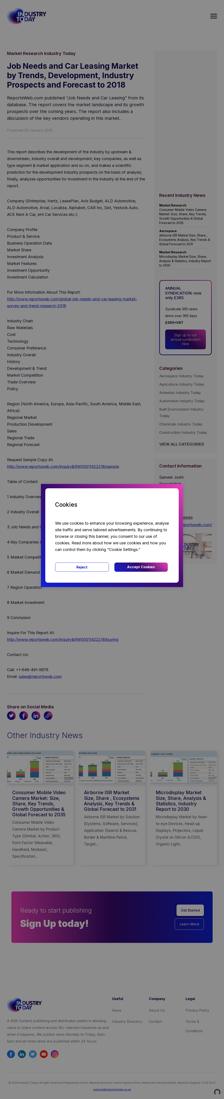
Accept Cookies (141, 567)
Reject (82, 567)
